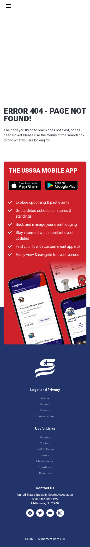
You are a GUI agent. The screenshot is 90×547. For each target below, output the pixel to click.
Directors (45, 473)
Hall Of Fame (45, 449)
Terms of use (45, 416)
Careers (45, 437)
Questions (45, 467)
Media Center (45, 461)
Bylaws (45, 404)
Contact (45, 443)
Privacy (45, 410)
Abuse (45, 398)
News (45, 455)
